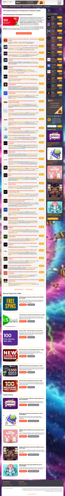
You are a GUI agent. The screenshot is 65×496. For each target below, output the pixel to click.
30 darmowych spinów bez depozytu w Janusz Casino (22, 166)
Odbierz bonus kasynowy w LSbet (24, 33)
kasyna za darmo (39, 22)
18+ (37, 494)
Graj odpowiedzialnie (31, 494)
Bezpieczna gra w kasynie (7, 484)
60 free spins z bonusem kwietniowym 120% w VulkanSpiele (31, 414)
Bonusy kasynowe (26, 6)
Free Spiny (59, 1)
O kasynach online (6, 483)
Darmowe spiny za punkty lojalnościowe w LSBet (31, 349)
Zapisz (59, 126)
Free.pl (7, 2)
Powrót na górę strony (52, 218)
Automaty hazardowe (23, 484)
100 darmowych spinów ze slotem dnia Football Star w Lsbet (31, 297)
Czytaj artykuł (31, 304)
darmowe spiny (29, 289)
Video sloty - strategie (23, 483)
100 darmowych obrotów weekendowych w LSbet (32, 314)
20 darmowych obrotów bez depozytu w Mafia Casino (22, 250)
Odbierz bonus (23, 404)
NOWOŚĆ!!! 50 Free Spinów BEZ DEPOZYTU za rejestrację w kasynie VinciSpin (20, 200)
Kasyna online (47, 6)
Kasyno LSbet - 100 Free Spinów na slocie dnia (31, 330)
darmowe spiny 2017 (19, 289)
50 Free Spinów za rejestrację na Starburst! (19, 265)
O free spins (5, 6)
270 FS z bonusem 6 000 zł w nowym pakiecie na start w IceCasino (31, 399)
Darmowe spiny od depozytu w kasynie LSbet (30, 380)
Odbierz (41, 39)
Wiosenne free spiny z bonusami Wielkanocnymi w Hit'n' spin (31, 447)
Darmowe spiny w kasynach (15, 6)
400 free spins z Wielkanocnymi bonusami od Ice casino (31, 430)
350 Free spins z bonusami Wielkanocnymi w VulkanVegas (30, 465)
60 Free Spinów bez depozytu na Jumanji (19, 135)
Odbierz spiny (23, 304)
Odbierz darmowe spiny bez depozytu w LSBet (31, 365)
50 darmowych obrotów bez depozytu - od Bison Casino (23, 45)
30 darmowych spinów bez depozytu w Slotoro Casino (22, 52)
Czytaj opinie (33, 404)
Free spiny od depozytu (37, 6)
